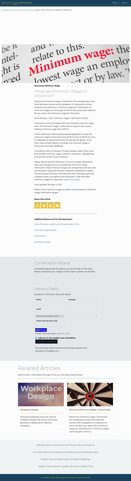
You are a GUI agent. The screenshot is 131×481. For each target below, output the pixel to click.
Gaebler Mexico (63, 459)
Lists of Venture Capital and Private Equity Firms (56, 224)
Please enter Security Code (46, 321)
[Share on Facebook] (37, 205)
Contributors (40, 236)
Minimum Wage (33, 10)
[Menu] (125, 3)
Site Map (41, 445)
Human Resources (18, 10)
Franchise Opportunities (45, 230)
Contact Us (89, 445)
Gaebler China (86, 466)
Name (38, 300)
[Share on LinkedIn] (51, 205)
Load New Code (63, 334)
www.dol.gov (74, 180)
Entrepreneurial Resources (64, 452)
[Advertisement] (65, 28)
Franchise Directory (42, 452)
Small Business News (88, 452)
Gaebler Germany (70, 466)
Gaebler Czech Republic (49, 466)
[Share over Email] (57, 205)
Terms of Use (62, 445)
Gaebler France (48, 459)
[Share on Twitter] (44, 205)
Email (38, 309)
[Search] (116, 3)
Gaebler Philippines (81, 459)
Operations (6, 10)
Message (72, 300)
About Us (50, 445)
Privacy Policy (76, 445)
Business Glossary (42, 242)
